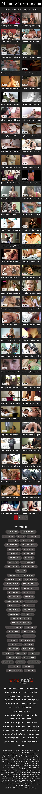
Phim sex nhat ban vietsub (21, 719)
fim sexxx (13, 540)
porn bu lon (8, 653)
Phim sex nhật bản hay (14, 715)
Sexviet (32, 767)
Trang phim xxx (12, 703)
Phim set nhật (33, 756)
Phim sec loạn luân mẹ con (14, 738)
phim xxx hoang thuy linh (21, 618)
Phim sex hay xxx (10, 742)
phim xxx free (27, 614)
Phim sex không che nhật (14, 688)
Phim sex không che (14, 761)
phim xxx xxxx (29, 636)
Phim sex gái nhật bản (14, 723)
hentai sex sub (27, 540)
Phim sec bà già (30, 692)
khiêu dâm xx (28, 549)
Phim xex (14, 765)
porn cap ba (34, 653)
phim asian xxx (27, 562)
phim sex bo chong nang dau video (21, 575)
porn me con (30, 670)
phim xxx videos (13, 636)
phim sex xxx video (11, 588)
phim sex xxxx (13, 592)
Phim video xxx (29, 759)
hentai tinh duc (11, 545)
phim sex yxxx (28, 592)
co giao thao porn (28, 532)
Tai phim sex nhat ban (29, 742)
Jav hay (15, 730)
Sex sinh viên (33, 726)
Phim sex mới (31, 715)
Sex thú (18, 769)
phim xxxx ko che (27, 640)
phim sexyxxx (30, 601)
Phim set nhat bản (28, 703)
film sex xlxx (33, 536)
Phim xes (27, 761)
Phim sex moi (28, 696)
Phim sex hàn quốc (22, 763)
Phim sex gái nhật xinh (21, 711)
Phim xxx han (33, 738)
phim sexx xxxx (14, 597)
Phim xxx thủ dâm (9, 754)
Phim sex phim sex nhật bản (27, 700)
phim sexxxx (29, 597)
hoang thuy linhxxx (29, 545)
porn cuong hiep (13, 657)
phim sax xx (21, 571)
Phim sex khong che (13, 692)
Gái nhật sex (34, 734)
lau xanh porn (28, 553)
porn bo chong (28, 649)
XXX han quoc (28, 707)
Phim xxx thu (31, 758)
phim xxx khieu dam (14, 627)
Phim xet (6, 765)
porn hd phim (7, 662)
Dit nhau (35, 763)
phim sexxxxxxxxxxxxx (14, 601)
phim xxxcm (12, 640)
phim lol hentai (12, 566)
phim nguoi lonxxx (29, 566)
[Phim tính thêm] (39, 4)
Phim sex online (13, 767)
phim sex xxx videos (30, 588)
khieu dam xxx (13, 553)
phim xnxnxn (14, 614)
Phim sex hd (8, 700)
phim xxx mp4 (30, 627)
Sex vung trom (14, 696)
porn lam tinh (34, 662)
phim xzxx (28, 644)
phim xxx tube (13, 631)
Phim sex (11, 756)
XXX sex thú (22, 754)
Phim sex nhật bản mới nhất (14, 726)
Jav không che (32, 688)
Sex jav (24, 767)
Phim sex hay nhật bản (30, 730)
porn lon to (28, 666)
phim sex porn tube (13, 579)
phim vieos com (14, 610)
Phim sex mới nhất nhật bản (14, 734)
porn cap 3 (21, 653)
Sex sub (23, 765)
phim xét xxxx (28, 610)
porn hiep (20, 662)
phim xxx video (28, 631)
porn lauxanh (14, 666)
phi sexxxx (28, 558)
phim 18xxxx (13, 562)
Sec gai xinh (14, 707)
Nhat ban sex (31, 723)
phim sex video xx (11, 584)
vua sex (21, 745)
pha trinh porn (15, 558)
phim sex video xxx (30, 584)
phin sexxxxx (13, 649)
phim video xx (13, 605)
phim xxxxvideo (15, 644)
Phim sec (10, 763)
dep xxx (21, 536)
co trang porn (8, 536)
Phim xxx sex (7, 758)
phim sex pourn (30, 579)
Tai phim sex (21, 756)
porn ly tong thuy (14, 670)
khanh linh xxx (14, 549)
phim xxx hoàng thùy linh (21, 623)
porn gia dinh (29, 657)
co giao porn (12, 532)
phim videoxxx (28, 605)
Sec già (6, 730)
